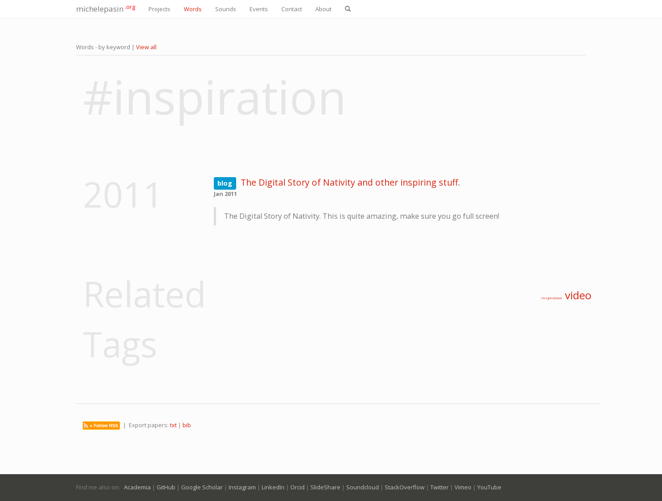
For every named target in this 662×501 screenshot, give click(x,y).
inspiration (551, 297)
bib (186, 425)
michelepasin (105, 8)
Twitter (439, 487)
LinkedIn (273, 487)
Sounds (225, 9)
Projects (159, 9)
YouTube (489, 487)
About (323, 9)
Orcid (297, 487)
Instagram (242, 487)
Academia (137, 487)
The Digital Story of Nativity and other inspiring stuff (349, 182)
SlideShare (325, 487)
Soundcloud (362, 487)
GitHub (166, 487)
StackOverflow (404, 487)
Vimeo (462, 487)
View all (146, 47)
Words (193, 9)
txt (173, 425)
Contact (291, 9)
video (578, 295)
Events (259, 9)
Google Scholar (202, 487)
